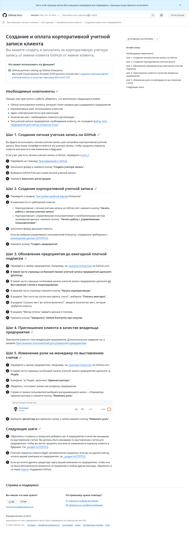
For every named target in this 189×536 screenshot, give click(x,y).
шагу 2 (85, 155)
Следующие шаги (23, 428)
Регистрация (177, 15)
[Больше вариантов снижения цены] (157, 39)
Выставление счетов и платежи (22, 22)
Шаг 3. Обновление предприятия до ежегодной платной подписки (56, 256)
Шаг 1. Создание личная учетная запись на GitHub (53, 134)
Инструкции (47, 22)
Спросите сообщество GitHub (82, 500)
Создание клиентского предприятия (103, 22)
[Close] (180, 4)
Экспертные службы (93, 525)
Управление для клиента (69, 22)
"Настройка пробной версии (51, 196)
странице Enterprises (80, 265)
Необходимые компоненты (32, 91)
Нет (23, 501)
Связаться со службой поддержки (84, 505)
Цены (78, 525)
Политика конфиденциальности (19, 507)
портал (25, 469)
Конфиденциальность (49, 525)
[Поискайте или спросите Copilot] (108, 15)
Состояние (67, 525)
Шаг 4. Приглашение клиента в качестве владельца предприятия (52, 329)
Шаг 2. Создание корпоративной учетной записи (51, 188)
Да (11, 501)
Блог (107, 525)
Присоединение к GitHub (52, 161)
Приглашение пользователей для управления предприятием (51, 343)
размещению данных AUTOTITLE (29, 238)
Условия (31, 525)
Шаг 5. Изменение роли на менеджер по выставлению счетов (55, 355)
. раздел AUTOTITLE (37, 447)
